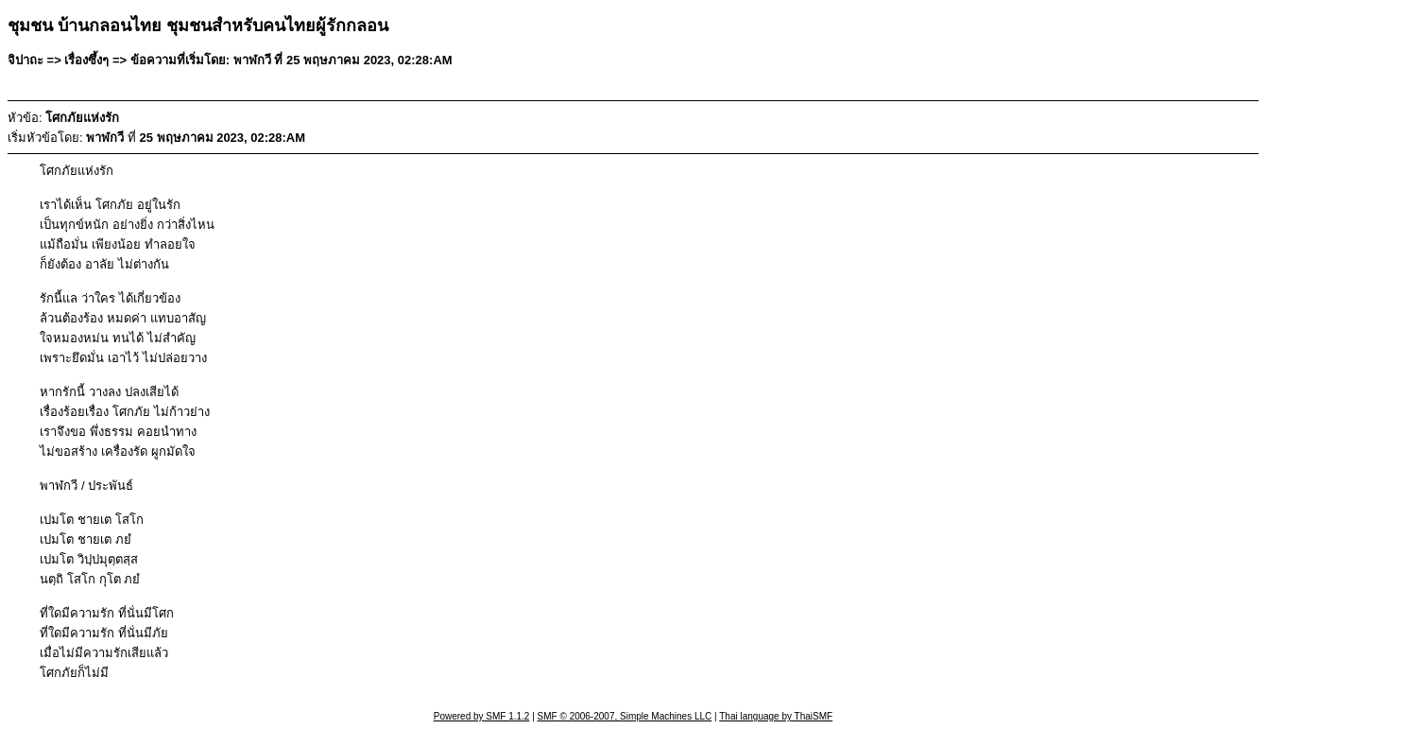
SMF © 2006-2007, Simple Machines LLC (625, 716)
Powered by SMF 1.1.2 (482, 716)
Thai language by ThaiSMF (775, 716)
